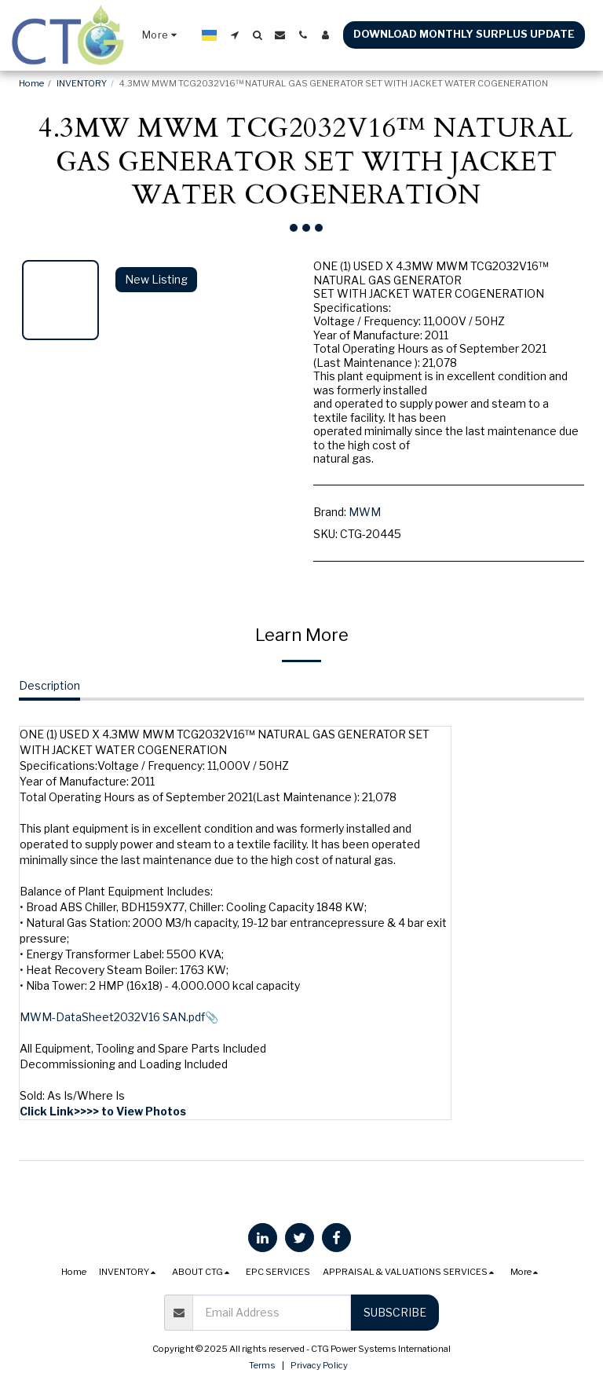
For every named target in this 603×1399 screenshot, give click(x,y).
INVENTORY (82, 83)
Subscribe (395, 1312)
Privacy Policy (319, 1365)
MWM (365, 511)
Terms (262, 1365)
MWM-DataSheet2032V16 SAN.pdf (112, 1017)
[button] (234, 35)
